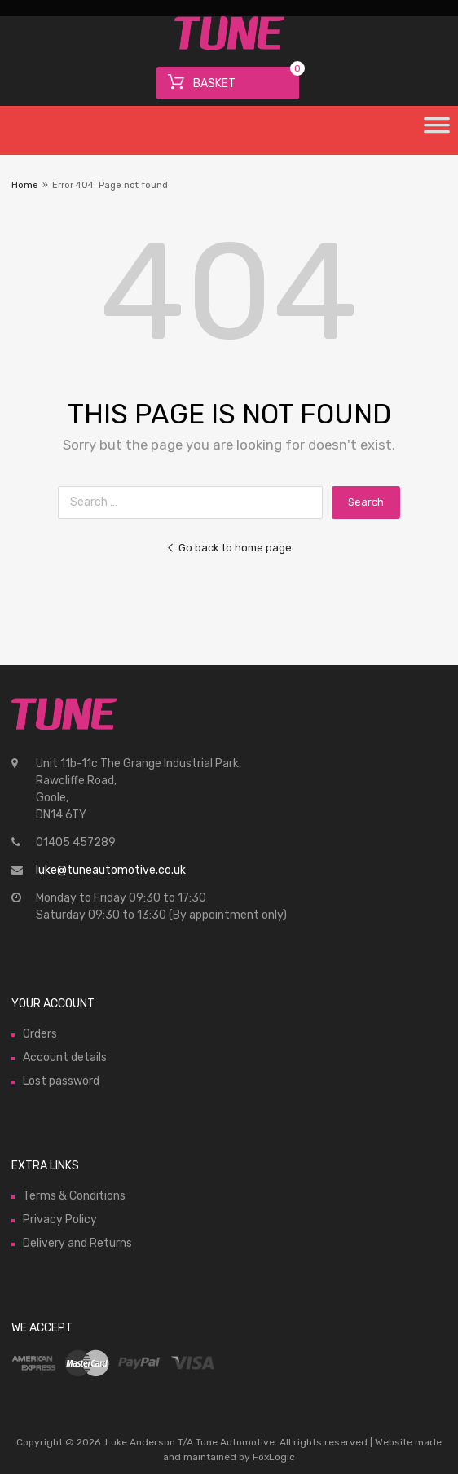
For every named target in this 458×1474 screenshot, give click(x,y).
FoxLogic (274, 1457)
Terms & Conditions (74, 1196)
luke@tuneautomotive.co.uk (111, 870)
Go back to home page (229, 548)
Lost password (61, 1081)
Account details (65, 1057)
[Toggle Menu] (437, 130)
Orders (40, 1034)
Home (24, 185)
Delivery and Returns (77, 1243)
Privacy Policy (60, 1219)
